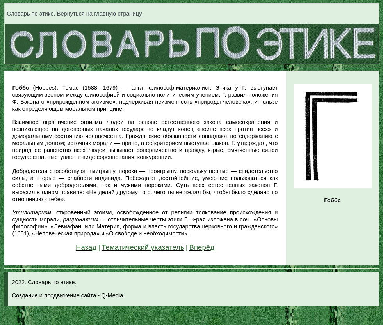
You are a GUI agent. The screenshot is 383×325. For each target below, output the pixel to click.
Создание (25, 295)
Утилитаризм (31, 212)
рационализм (80, 219)
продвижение (62, 295)
